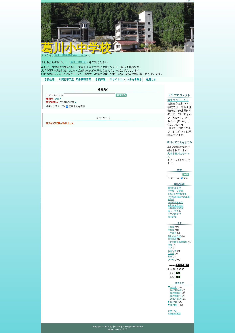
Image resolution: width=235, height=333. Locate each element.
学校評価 (100, 79)
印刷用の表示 (174, 313)
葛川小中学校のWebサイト (70, 55)
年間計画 (172, 239)
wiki (57, 98)
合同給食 (172, 217)
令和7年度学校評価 (177, 194)
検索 (186, 174)
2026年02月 (176, 296)
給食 (170, 256)
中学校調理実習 (175, 208)
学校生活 (49, 79)
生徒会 (173, 233)
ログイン (189, 1)
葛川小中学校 (76, 48)
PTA (170, 247)
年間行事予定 (66, 79)
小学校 (171, 227)
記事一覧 (172, 311)
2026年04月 (176, 290)
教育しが (151, 79)
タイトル (173, 178)
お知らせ (172, 250)
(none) (171, 259)
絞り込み (121, 95)
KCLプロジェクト (178, 100)
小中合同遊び (174, 214)
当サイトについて (117, 80)
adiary (111, 329)
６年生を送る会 (175, 205)
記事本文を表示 (75, 106)
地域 (170, 245)
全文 (184, 178)
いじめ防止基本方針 (177, 242)
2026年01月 (176, 299)
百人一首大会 (174, 211)
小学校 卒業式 (175, 191)
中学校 (171, 230)
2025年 (173, 302)
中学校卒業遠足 (175, 202)
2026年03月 (176, 293)
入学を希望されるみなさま (134, 80)
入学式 (171, 253)
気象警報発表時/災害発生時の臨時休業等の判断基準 (83, 80)
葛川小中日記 (78, 62)
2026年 (173, 287)
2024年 (173, 305)
